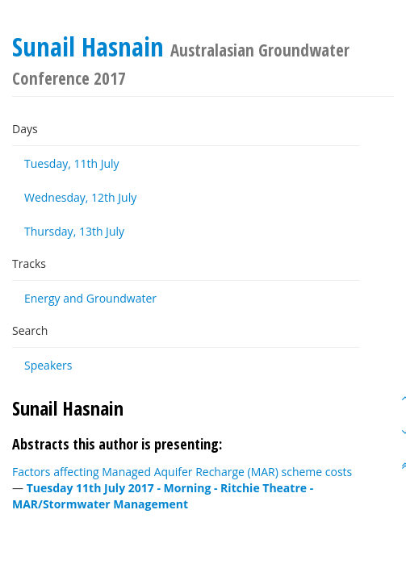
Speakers (48, 365)
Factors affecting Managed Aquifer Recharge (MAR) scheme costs (182, 471)
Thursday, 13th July (74, 231)
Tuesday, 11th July (71, 163)
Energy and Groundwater (90, 298)
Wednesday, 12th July (80, 197)
